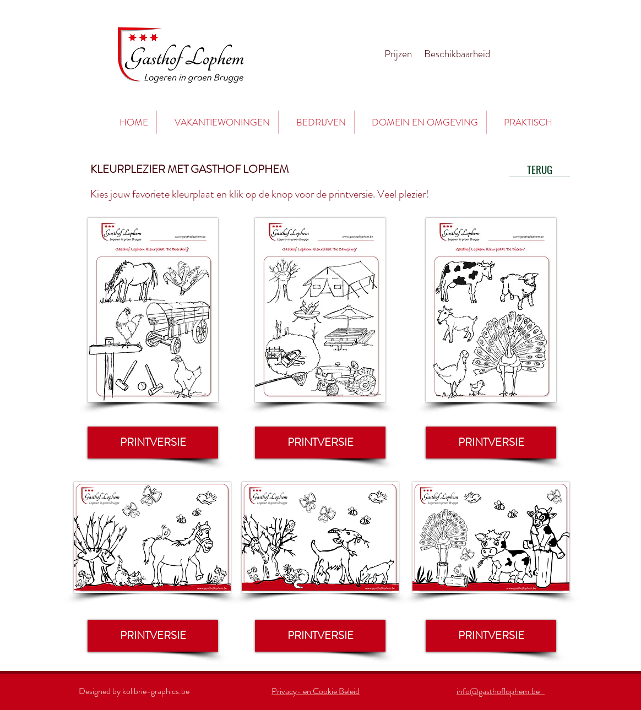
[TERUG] (539, 169)
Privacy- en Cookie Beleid (315, 691)
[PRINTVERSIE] (153, 442)
